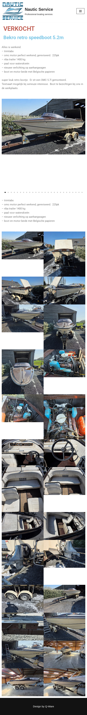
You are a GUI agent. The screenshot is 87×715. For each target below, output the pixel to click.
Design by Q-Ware (43, 706)
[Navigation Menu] (80, 11)
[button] (5, 144)
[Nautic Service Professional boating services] (28, 11)
